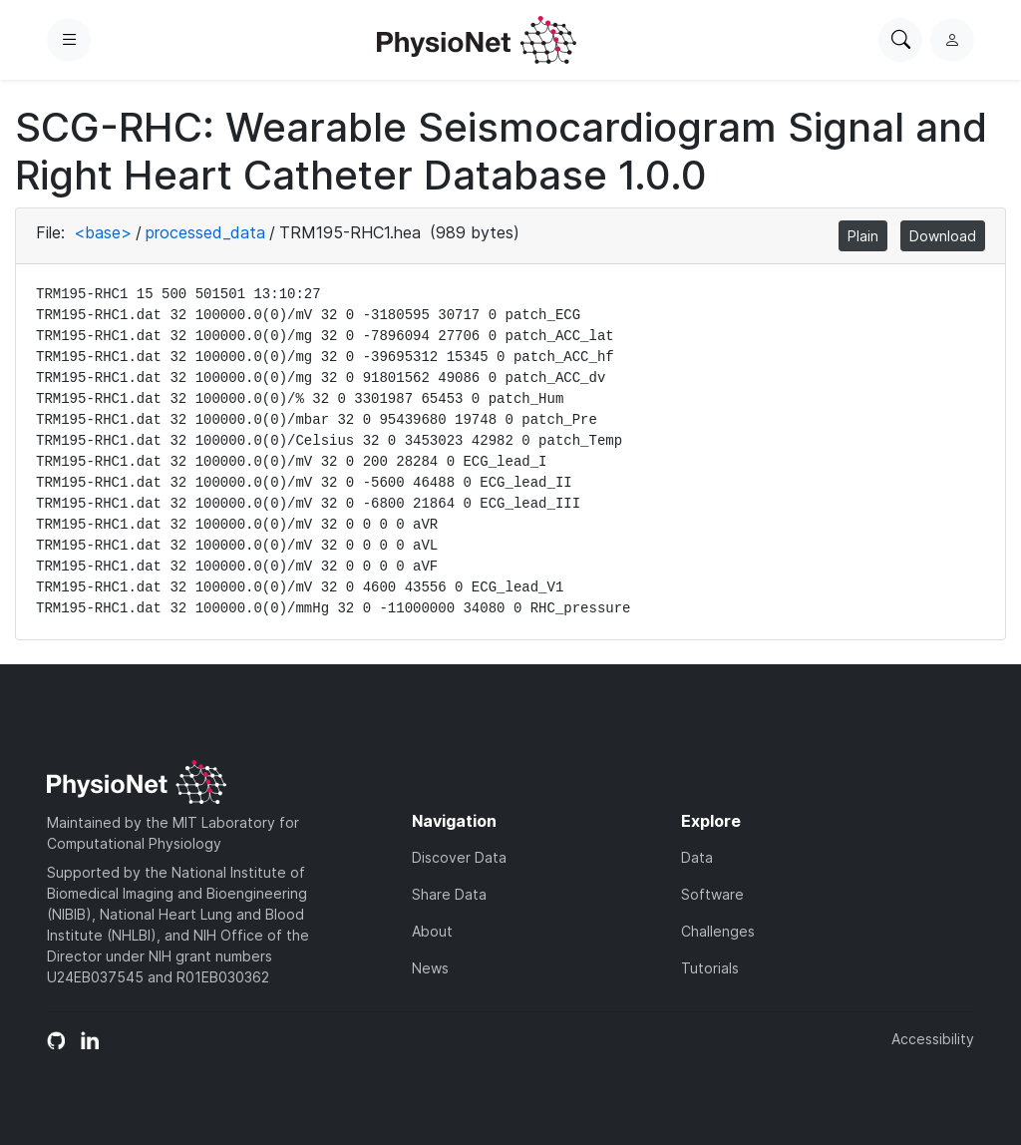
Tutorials (710, 967)
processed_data (205, 232)
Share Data (449, 894)
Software (712, 894)
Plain (863, 235)
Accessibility (932, 1038)
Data (697, 857)
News (430, 967)
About (432, 931)
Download (942, 235)
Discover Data (459, 857)
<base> (103, 232)
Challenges (718, 931)
